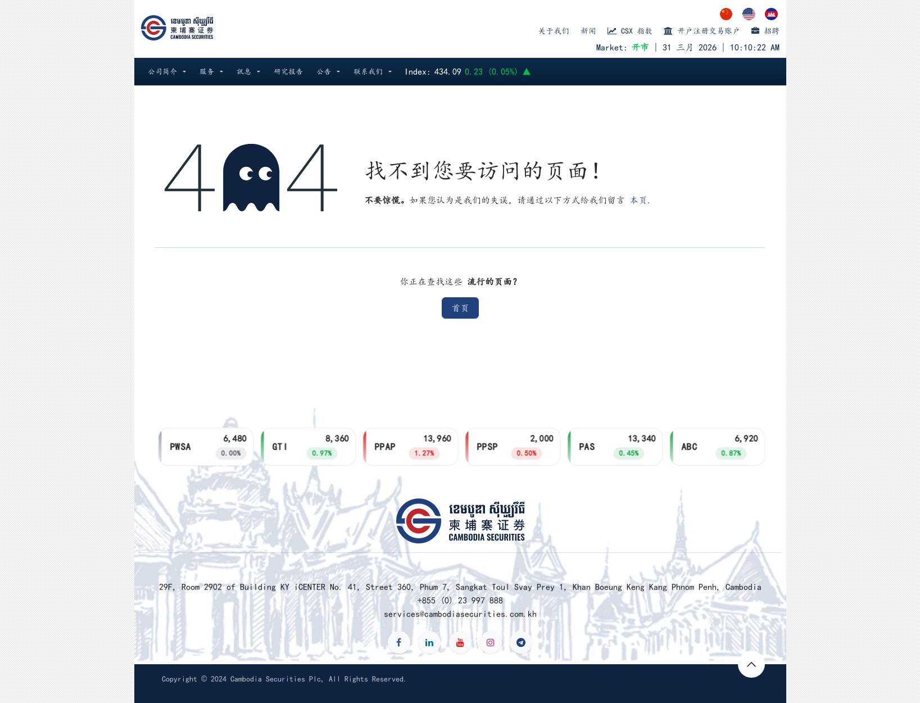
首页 (460, 307)
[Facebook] (399, 642)
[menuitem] (727, 14)
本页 (638, 200)
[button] (167, 71)
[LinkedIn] (429, 642)
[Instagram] (490, 642)
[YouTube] (460, 642)
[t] (521, 642)
